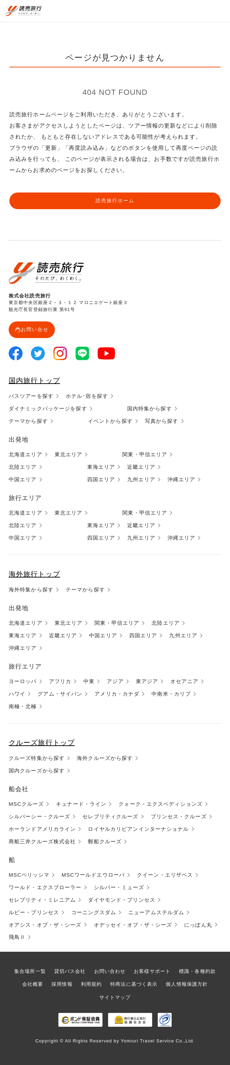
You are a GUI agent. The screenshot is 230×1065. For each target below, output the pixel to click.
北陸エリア (23, 467)
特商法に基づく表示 (133, 984)
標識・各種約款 (197, 971)
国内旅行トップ (34, 380)
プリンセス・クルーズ (179, 816)
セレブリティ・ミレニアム (42, 900)
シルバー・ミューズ (119, 887)
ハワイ (17, 694)
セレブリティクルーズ (110, 816)
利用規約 (91, 984)
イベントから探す (110, 421)
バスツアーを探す (31, 396)
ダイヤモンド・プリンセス (121, 900)
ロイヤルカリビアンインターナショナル (138, 829)
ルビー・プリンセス (34, 912)
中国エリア (23, 479)
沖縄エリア (181, 479)
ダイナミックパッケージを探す (48, 408)
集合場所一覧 (30, 971)
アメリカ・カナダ (117, 694)
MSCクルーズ (26, 804)
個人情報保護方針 (187, 984)
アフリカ (60, 681)
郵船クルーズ (105, 841)
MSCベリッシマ (29, 875)
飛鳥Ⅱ (17, 937)
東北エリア (69, 454)
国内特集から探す (149, 408)
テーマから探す (28, 421)
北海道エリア (25, 454)
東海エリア (101, 467)
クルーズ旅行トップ (42, 742)
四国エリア (101, 479)
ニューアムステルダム (156, 912)
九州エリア (141, 479)
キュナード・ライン (81, 804)
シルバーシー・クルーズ (39, 816)
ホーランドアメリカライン (42, 829)
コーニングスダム (93, 912)
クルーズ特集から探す (37, 758)
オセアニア (184, 681)
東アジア (147, 681)
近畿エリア (141, 467)
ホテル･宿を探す (87, 396)
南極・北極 (23, 706)
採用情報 (61, 984)
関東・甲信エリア (144, 454)
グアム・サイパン (60, 694)
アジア (115, 681)
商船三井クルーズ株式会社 (42, 841)
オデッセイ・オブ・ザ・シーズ (133, 925)
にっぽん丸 (198, 925)
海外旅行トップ (34, 574)
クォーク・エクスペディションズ (160, 804)
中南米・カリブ (171, 694)
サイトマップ (115, 997)
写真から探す (162, 421)
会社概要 (32, 984)
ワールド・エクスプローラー (45, 887)
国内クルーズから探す (37, 770)
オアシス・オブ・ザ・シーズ (45, 925)
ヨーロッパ (23, 681)
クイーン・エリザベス (165, 875)
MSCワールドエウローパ (93, 875)
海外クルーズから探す (105, 758)
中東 (89, 681)
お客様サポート (152, 971)
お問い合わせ (110, 971)
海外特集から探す (31, 589)
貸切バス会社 (70, 971)
